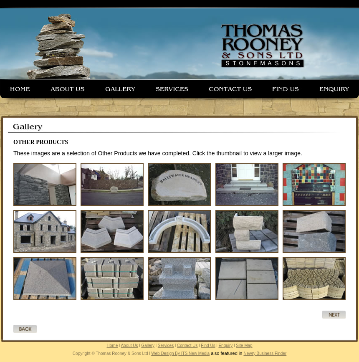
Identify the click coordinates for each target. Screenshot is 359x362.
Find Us (208, 345)
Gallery (147, 345)
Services (166, 345)
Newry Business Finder (264, 353)
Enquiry (225, 345)
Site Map (244, 345)
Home (112, 345)
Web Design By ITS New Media (180, 353)
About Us (129, 345)
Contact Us (187, 345)
